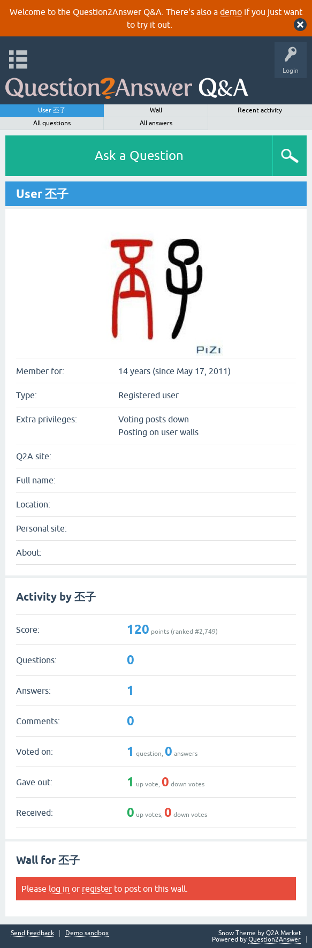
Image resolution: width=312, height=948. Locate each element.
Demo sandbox (87, 933)
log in (59, 888)
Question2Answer (274, 939)
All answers (156, 123)
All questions (52, 123)
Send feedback (32, 933)
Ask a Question (139, 155)
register (97, 888)
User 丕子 (52, 110)
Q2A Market (283, 933)
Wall (156, 110)
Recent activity (260, 110)
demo (231, 12)
